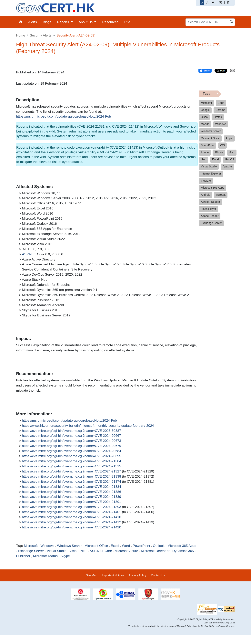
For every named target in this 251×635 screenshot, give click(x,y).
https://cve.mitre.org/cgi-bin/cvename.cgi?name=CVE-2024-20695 (71, 456)
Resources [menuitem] (110, 22)
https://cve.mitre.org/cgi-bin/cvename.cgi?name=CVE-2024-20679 (71, 446)
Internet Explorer (211, 173)
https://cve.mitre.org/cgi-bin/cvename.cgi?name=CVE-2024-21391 (71, 501)
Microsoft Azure (126, 551)
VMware (206, 180)
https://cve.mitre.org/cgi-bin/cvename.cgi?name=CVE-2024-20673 (71, 440)
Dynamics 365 (183, 551)
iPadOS (229, 159)
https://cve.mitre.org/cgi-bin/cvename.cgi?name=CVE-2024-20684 (71, 451)
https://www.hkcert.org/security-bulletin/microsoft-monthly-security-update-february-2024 (88, 425)
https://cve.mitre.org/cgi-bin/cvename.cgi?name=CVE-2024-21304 (71, 461)
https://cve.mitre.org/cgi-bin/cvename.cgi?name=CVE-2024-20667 (71, 435)
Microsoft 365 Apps (181, 546)
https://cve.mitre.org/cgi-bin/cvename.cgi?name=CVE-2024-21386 (71, 491)
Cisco (204, 117)
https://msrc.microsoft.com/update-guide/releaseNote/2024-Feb (63, 116)
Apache (227, 166)
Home (20, 35)
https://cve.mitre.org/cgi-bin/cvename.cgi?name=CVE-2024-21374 (71, 481)
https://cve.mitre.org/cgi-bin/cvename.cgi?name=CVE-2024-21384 (71, 486)
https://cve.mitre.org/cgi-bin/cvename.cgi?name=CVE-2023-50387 (71, 430)
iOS (222, 145)
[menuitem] (20, 22)
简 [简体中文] (227, 2)
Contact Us (158, 575)
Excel (115, 546)
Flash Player (208, 208)
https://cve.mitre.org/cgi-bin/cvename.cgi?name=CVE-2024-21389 (71, 496)
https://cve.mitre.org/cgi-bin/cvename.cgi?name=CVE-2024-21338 (71, 476)
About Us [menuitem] (86, 22)
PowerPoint (141, 546)
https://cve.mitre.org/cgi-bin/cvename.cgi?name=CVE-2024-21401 (71, 512)
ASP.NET (29, 254)
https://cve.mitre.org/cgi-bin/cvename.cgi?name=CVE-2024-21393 (71, 507)
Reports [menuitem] (63, 22)
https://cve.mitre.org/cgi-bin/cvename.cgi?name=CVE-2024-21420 (71, 527)
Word (126, 546)
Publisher (23, 556)
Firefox (218, 117)
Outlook (159, 546)
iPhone (219, 152)
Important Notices (113, 575)
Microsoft (31, 546)
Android (205, 194)
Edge (221, 102)
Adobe (205, 152)
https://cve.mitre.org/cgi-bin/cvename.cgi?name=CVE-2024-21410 (71, 517)
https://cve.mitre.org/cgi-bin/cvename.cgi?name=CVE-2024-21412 (71, 522)
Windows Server (69, 546)
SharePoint (207, 145)
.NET (83, 551)
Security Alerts (40, 35)
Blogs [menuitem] (47, 22)
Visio (72, 551)
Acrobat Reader (210, 201)
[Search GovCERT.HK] (210, 22)
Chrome (220, 109)
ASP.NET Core (101, 551)
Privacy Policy (137, 575)
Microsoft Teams (45, 556)
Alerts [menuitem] (32, 22)
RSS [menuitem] (127, 22)
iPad (232, 152)
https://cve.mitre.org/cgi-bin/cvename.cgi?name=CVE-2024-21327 (71, 471)
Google (205, 109)
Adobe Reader (209, 215)
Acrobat (221, 194)
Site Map (91, 575)
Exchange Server (31, 551)
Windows (47, 546)
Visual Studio (56, 551)
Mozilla (205, 124)
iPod (203, 159)
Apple (229, 138)
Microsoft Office (96, 546)
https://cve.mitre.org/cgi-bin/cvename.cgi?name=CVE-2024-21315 (71, 466)
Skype (65, 556)
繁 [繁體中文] (220, 2)
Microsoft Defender (155, 551)
